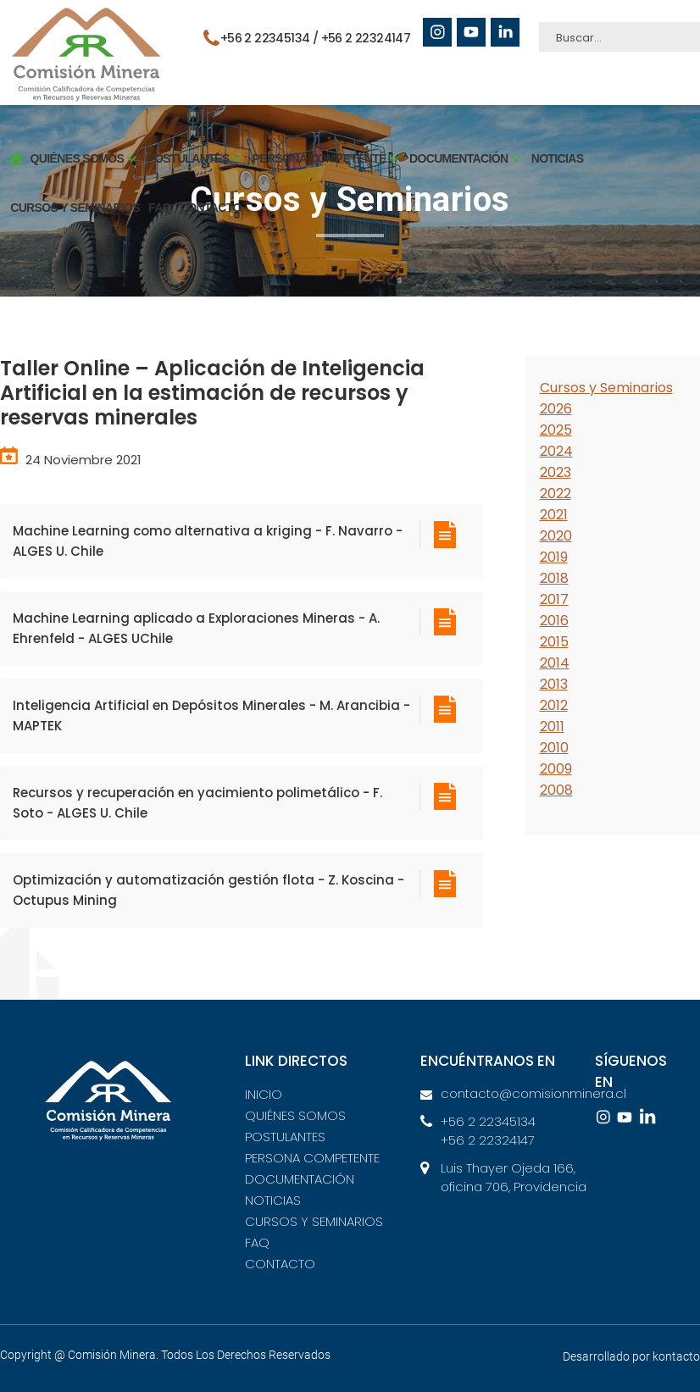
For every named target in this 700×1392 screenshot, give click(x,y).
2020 (556, 536)
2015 (554, 642)
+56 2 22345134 (488, 1121)
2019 (554, 557)
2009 (556, 769)
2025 (556, 430)
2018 (554, 578)
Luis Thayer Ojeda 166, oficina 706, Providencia (513, 1177)
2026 (556, 409)
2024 (556, 451)
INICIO (263, 1094)
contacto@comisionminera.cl (525, 1093)
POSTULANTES (285, 1136)
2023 (555, 472)
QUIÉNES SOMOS (295, 1115)
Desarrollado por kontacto (631, 1356)
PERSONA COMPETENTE (312, 1158)
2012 (554, 705)
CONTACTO (205, 197)
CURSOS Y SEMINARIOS (69, 197)
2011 (552, 726)
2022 (555, 493)
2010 (554, 747)
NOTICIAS (551, 148)
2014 (554, 663)
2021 (554, 514)
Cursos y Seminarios (606, 387)
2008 (556, 790)
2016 (554, 620)
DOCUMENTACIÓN (299, 1179)
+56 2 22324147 (367, 38)
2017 (554, 599)
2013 (554, 684)
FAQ (153, 197)
